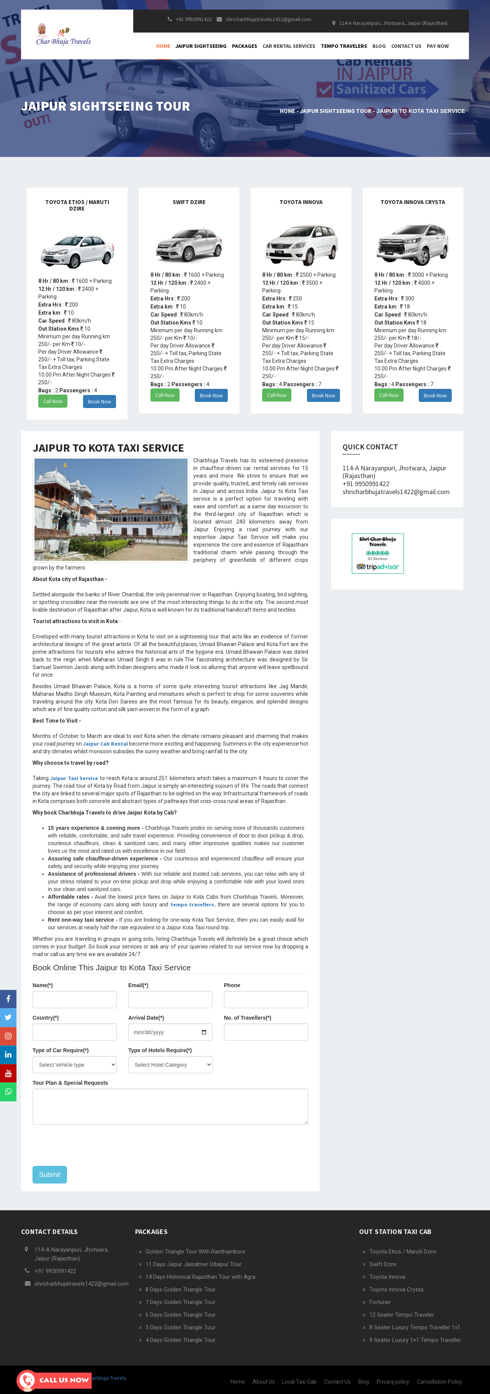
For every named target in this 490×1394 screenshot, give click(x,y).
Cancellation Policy (439, 1382)
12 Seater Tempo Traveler (401, 1314)
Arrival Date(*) (146, 1018)
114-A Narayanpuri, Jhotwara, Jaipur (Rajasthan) (390, 23)
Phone (232, 985)
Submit (49, 1175)
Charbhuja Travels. (106, 1377)
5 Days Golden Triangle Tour (180, 1327)
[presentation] (91, 1145)
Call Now (52, 401)
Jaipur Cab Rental (105, 743)
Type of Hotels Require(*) (160, 1050)
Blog (379, 45)
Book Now (99, 401)
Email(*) (138, 985)
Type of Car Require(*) (61, 1050)
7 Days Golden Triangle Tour (180, 1302)
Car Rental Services (289, 45)
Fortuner (380, 1302)
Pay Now (438, 45)
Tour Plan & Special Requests (70, 1083)
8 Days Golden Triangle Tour (180, 1289)
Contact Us (406, 45)
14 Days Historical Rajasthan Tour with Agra (200, 1276)
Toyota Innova (387, 1276)
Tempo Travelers (344, 45)
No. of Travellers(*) (247, 1018)
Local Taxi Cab (299, 1382)
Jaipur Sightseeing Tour (335, 110)
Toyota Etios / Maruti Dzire (402, 1251)
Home (163, 45)
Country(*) (46, 1018)
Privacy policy (393, 1382)
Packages (244, 45)
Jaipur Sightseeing (201, 45)
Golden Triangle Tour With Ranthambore (195, 1251)
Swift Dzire (383, 1264)
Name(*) (43, 985)
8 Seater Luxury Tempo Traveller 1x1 (415, 1327)
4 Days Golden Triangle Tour (180, 1340)
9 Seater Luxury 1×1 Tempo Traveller (415, 1340)
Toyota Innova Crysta (396, 1289)
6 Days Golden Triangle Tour (180, 1314)
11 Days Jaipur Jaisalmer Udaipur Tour (193, 1264)
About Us (264, 1382)
